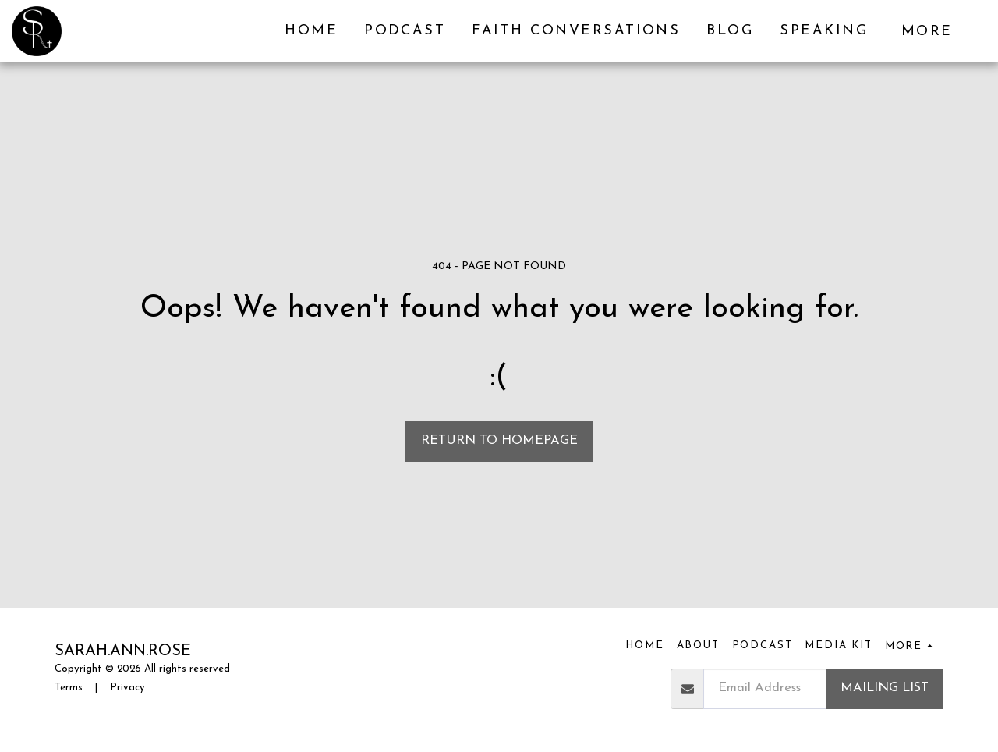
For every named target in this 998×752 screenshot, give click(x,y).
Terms (69, 688)
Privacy (127, 688)
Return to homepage (499, 441)
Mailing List (885, 688)
